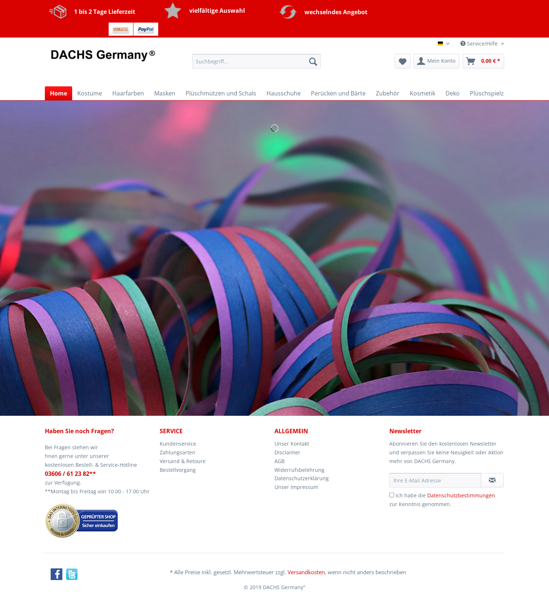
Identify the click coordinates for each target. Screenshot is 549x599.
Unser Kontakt (291, 443)
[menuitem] (256, 64)
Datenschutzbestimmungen (461, 495)
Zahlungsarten (177, 452)
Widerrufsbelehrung (299, 469)
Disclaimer (287, 452)
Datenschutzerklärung (301, 478)
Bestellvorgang (178, 469)
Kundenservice (178, 443)
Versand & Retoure (183, 461)
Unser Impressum (296, 486)
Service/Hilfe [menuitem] (479, 43)
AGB (279, 461)
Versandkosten (306, 572)
